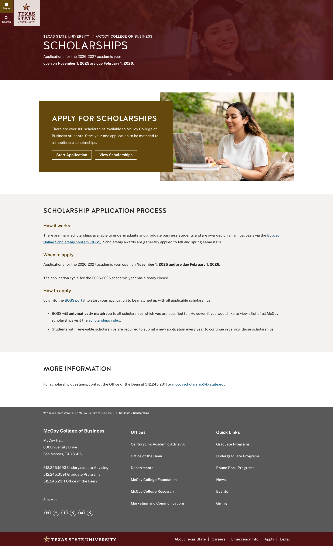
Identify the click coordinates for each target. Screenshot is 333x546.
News (221, 480)
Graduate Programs (233, 444)
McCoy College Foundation (154, 480)
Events (222, 491)
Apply (269, 539)
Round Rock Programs (235, 468)
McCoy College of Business (124, 36)
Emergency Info (244, 539)
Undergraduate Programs (238, 456)
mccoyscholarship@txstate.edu (199, 384)
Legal (285, 539)
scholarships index (104, 320)
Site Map (50, 500)
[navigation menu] (6, 6)
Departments (142, 468)
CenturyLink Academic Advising (158, 444)
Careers (218, 539)
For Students (122, 412)
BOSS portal (75, 300)
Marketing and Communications (158, 503)
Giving (221, 503)
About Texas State (190, 539)
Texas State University (66, 36)
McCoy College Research (152, 491)
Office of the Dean (146, 456)
